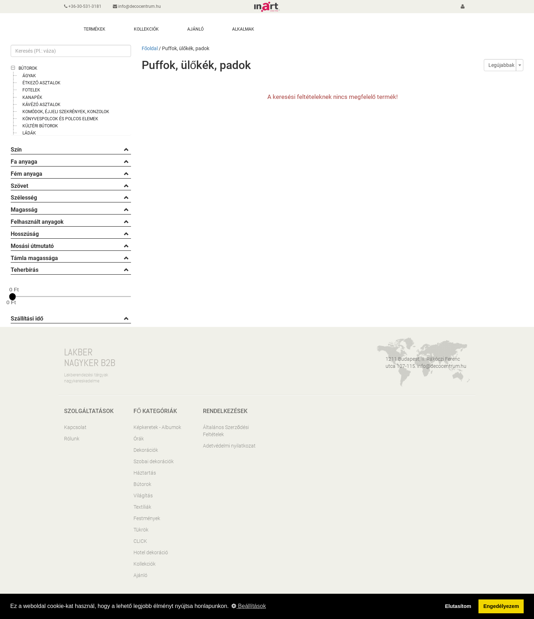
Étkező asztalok (41, 82)
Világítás (143, 495)
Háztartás (145, 473)
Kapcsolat (75, 427)
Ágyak (29, 75)
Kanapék (32, 97)
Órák (139, 438)
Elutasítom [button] (458, 606)
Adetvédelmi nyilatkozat (229, 446)
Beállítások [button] (248, 606)
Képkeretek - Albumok (157, 427)
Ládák (29, 133)
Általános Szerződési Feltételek (226, 430)
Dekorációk (146, 450)
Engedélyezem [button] (501, 606)
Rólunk (71, 438)
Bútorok (28, 68)
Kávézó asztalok (41, 104)
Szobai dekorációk (154, 461)
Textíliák (142, 507)
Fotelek (31, 90)
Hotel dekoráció (151, 552)
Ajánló (140, 575)
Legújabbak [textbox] (501, 65)
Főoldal (150, 48)
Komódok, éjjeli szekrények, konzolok (65, 111)
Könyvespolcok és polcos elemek (60, 118)
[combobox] (503, 65)
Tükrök (141, 530)
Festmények (147, 518)
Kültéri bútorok (40, 125)
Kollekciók (145, 564)
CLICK (140, 541)
